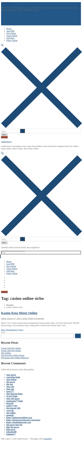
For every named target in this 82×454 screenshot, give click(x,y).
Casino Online (27, 318)
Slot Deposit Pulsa (14, 394)
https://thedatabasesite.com (18, 422)
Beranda (9, 305)
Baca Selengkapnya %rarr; (12, 330)
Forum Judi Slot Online (11, 348)
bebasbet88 (11, 432)
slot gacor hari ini (14, 425)
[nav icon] (4, 134)
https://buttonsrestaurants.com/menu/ (23, 420)
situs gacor (11, 375)
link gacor (10, 429)
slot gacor (10, 382)
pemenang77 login (14, 401)
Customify (47, 439)
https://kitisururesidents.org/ (19, 417)
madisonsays (6, 3)
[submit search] (22, 131)
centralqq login (13, 377)
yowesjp (10, 410)
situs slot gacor (13, 398)
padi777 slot (11, 406)
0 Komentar (39, 318)
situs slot (10, 387)
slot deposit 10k (13, 408)
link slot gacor (12, 427)
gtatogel (9, 415)
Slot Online (6, 353)
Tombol (4, 137)
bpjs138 (9, 403)
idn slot (9, 384)
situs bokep (11, 379)
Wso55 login (11, 396)
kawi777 (10, 391)
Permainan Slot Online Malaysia (15, 358)
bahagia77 (11, 434)
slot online (11, 413)
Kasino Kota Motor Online (19, 313)
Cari (3, 332)
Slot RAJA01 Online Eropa (12, 355)
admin (3, 318)
